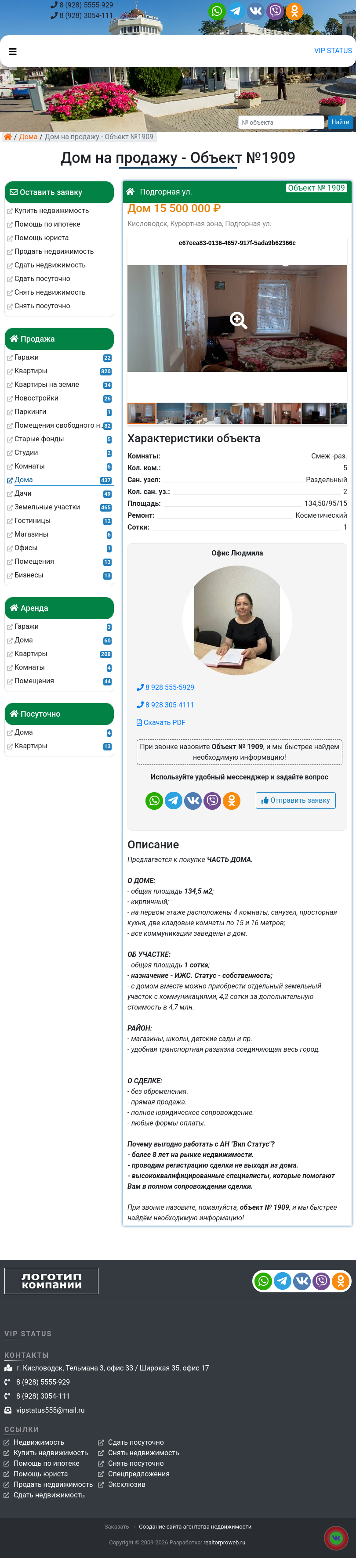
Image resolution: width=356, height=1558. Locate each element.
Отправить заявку (296, 800)
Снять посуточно (136, 1463)
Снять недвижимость (143, 1453)
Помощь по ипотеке (47, 1463)
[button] (237, 314)
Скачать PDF (161, 722)
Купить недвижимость (51, 1453)
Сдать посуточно (136, 1442)
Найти (341, 122)
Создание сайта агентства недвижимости (195, 1526)
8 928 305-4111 (165, 705)
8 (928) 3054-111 (82, 15)
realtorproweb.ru (224, 1542)
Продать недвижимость (53, 1484)
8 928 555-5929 (165, 687)
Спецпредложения (139, 1474)
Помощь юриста (41, 1474)
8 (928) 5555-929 (82, 5)
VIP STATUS (333, 51)
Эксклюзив (126, 1484)
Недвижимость (39, 1442)
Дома (28, 137)
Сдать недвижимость (49, 1495)
